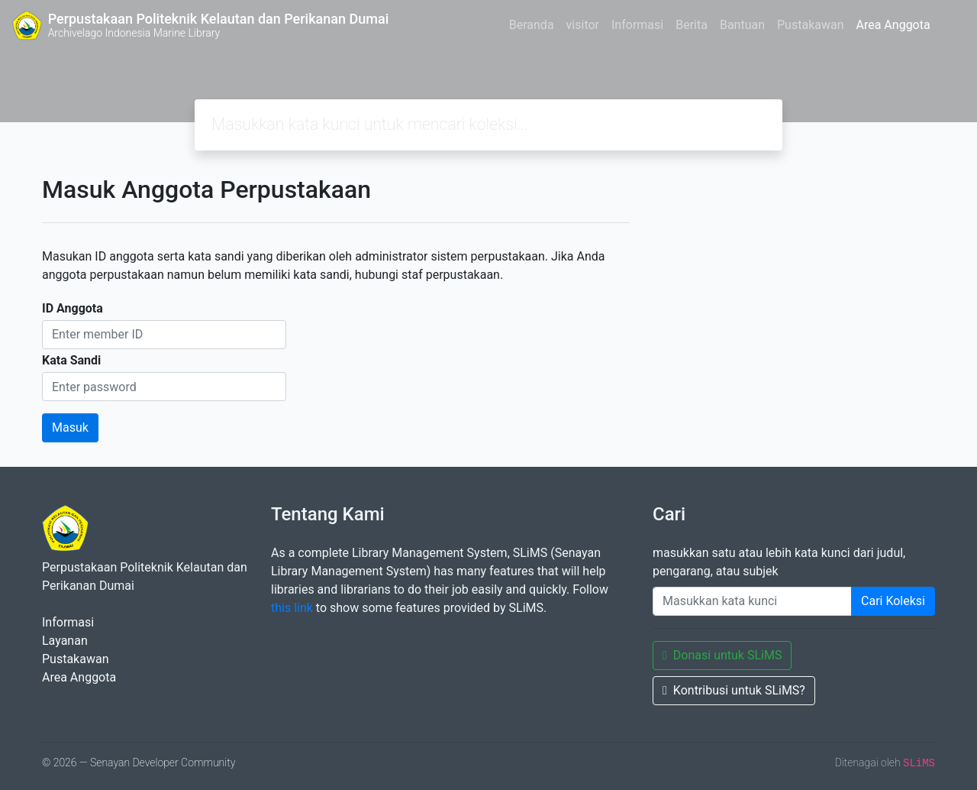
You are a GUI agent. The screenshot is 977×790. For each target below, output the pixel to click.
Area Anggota (893, 25)
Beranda (531, 25)
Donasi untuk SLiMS (722, 655)
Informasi (637, 25)
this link (292, 608)
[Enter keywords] (752, 601)
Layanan (65, 640)
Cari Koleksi (893, 601)
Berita (692, 25)
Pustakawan (810, 25)
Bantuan (742, 25)
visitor (582, 25)
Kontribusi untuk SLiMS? (734, 690)
